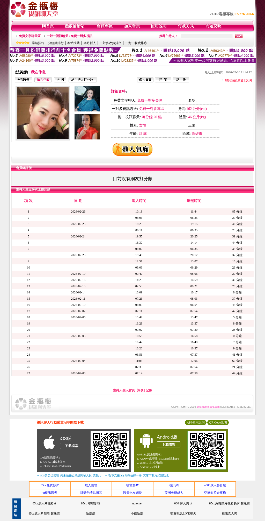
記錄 (149, 390)
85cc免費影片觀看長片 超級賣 (229, 503)
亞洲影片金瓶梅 (215, 493)
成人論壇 (91, 485)
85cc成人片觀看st (44, 503)
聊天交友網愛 (132, 493)
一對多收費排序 (110, 43)
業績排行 (38, 43)
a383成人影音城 (215, 485)
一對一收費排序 (136, 43)
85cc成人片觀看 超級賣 (44, 513)
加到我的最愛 (234, 80)
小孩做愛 (137, 513)
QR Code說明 (218, 422)
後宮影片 (132, 485)
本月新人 (90, 43)
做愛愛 (90, 513)
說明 (249, 80)
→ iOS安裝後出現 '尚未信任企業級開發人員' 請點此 (69, 475)
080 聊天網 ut (183, 503)
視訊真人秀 (229, 513)
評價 (140, 390)
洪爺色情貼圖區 (91, 493)
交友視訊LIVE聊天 (183, 513)
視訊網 (174, 485)
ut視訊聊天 (49, 493)
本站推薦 (73, 43)
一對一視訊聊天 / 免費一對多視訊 (69, 36)
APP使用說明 (196, 422)
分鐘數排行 (56, 43)
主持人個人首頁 (124, 390)
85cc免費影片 (50, 485)
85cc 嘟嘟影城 (90, 503)
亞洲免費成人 (174, 493)
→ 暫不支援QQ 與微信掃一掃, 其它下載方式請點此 (137, 475)
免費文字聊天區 (30, 36)
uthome (137, 503)
